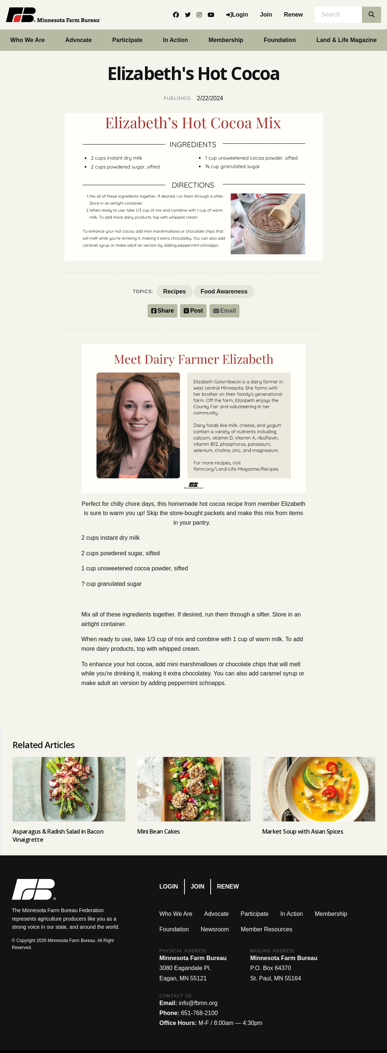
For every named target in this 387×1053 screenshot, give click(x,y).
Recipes (174, 291)
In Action (175, 40)
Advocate (78, 40)
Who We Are (27, 40)
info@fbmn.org (198, 1003)
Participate (127, 40)
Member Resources (267, 929)
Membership (225, 40)
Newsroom (215, 929)
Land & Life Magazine (347, 40)
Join (266, 14)
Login (168, 886)
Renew (293, 14)
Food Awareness (224, 291)
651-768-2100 (199, 1013)
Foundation (280, 40)
